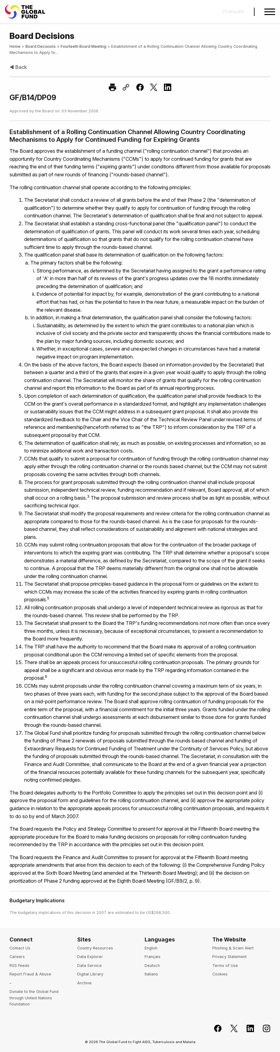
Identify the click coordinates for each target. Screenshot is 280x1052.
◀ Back (18, 67)
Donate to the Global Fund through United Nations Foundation (34, 997)
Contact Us (19, 948)
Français (153, 956)
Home (15, 46)
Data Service (89, 965)
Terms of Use (225, 965)
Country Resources (95, 948)
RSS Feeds (19, 965)
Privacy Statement (229, 956)
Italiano (151, 974)
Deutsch (152, 965)
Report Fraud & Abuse (30, 974)
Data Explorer (90, 956)
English (151, 948)
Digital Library (90, 974)
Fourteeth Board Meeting (83, 46)
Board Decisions (40, 46)
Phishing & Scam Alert (233, 948)
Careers (17, 956)
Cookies (220, 974)
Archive (84, 983)
